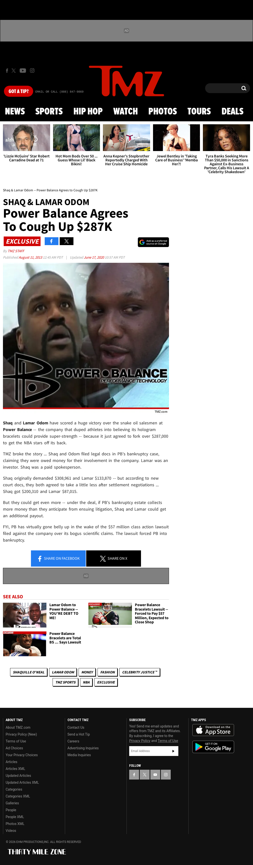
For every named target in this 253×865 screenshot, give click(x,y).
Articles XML (15, 769)
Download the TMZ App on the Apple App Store (213, 730)
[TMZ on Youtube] (23, 70)
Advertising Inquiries (83, 748)
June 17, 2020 (94, 257)
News (15, 112)
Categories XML (18, 796)
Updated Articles (18, 776)
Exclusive (106, 682)
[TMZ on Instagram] (32, 70)
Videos (11, 831)
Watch (125, 112)
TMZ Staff (16, 251)
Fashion (107, 672)
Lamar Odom (63, 672)
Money (87, 672)
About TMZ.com (18, 727)
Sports (49, 112)
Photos (162, 112)
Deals (232, 112)
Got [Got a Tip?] (18, 91)
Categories (14, 789)
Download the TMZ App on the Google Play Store (213, 747)
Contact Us (76, 727)
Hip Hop (88, 112)
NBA (86, 682)
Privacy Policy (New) (21, 734)
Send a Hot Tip (79, 734)
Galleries (12, 803)
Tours (199, 112)
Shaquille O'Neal (28, 672)
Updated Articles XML (22, 782)
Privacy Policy (139, 741)
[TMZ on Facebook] (7, 71)
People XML (15, 817)
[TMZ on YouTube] (155, 775)
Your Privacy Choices (22, 755)
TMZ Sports (65, 682)
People (11, 810)
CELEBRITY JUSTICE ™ (139, 672)
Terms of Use (16, 741)
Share (58, 559)
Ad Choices (14, 748)
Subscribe (173, 751)
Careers (73, 741)
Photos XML (15, 824)
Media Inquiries (79, 755)
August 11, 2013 (31, 257)
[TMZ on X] (14, 71)
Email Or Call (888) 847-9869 (59, 92)
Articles (11, 762)
